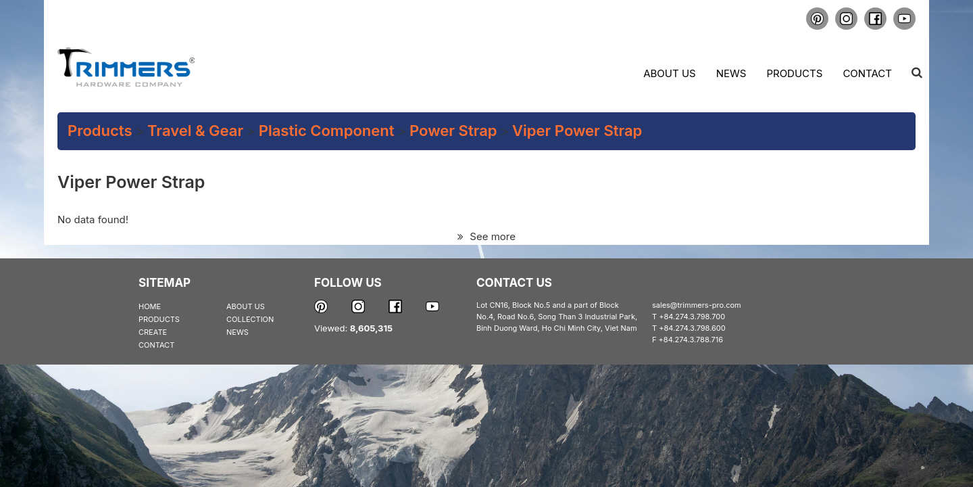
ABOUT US (245, 306)
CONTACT (156, 345)
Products (794, 73)
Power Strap (453, 130)
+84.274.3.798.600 (692, 328)
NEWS (237, 332)
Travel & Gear (195, 130)
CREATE (153, 332)
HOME (150, 306)
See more (486, 236)
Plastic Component (327, 130)
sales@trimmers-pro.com (696, 305)
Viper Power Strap (577, 130)
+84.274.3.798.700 (692, 316)
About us (669, 73)
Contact (867, 73)
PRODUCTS (159, 319)
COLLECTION (250, 319)
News (731, 73)
